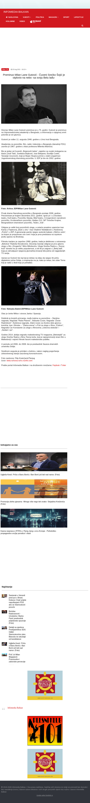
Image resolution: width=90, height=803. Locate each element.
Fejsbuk (56, 365)
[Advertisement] (45, 45)
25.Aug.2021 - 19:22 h (18, 69)
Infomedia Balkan (15, 708)
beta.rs (10, 360)
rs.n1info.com (26, 360)
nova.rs (16, 360)
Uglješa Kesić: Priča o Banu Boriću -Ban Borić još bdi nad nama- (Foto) (30, 475)
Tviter (63, 365)
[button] (27, 17)
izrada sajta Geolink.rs (45, 795)
